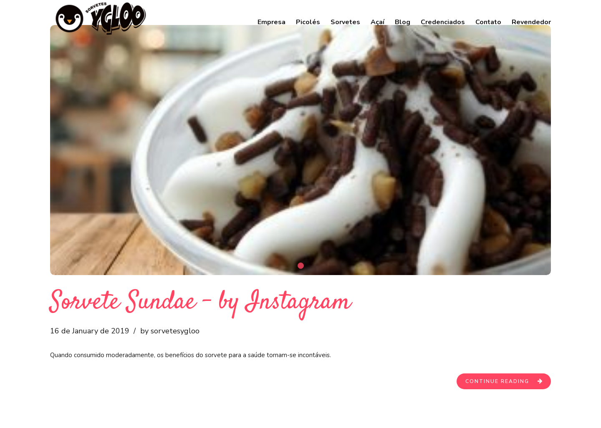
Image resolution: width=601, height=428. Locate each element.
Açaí (377, 22)
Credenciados (443, 22)
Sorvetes (345, 22)
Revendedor (531, 22)
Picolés (308, 22)
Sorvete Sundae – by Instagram (200, 302)
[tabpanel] (300, 150)
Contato (488, 22)
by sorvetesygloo (169, 331)
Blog (402, 22)
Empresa (271, 22)
